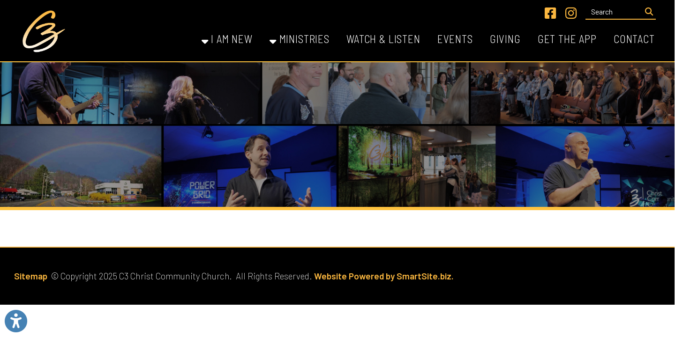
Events (455, 38)
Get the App (567, 38)
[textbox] (613, 12)
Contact (634, 38)
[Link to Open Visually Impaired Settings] (16, 321)
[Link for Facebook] (550, 13)
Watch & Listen (383, 38)
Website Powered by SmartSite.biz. (384, 276)
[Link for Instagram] (571, 13)
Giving (505, 38)
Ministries (300, 38)
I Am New (227, 38)
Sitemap (30, 276)
